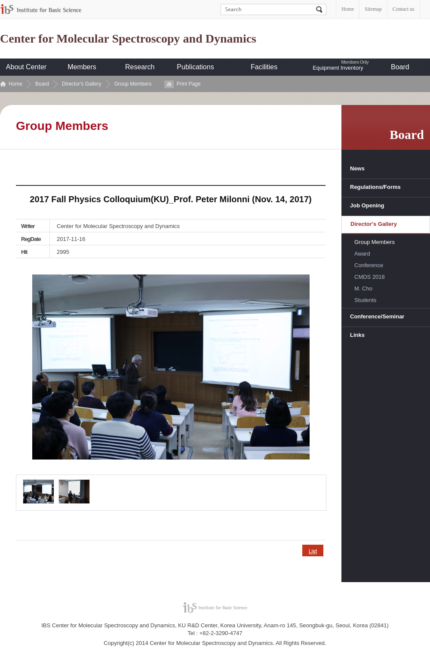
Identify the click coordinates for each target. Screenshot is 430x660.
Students (365, 300)
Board (400, 67)
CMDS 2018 (369, 277)
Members (82, 67)
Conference (368, 265)
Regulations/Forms (375, 187)
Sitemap (373, 9)
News (357, 168)
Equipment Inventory (338, 68)
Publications (195, 67)
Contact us (404, 9)
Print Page (188, 84)
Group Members (133, 84)
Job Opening (367, 205)
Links (357, 335)
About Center (26, 67)
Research (139, 67)
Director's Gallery (81, 84)
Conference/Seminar (377, 316)
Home (347, 9)
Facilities (264, 67)
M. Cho (363, 288)
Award (362, 253)
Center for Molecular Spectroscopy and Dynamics (128, 39)
